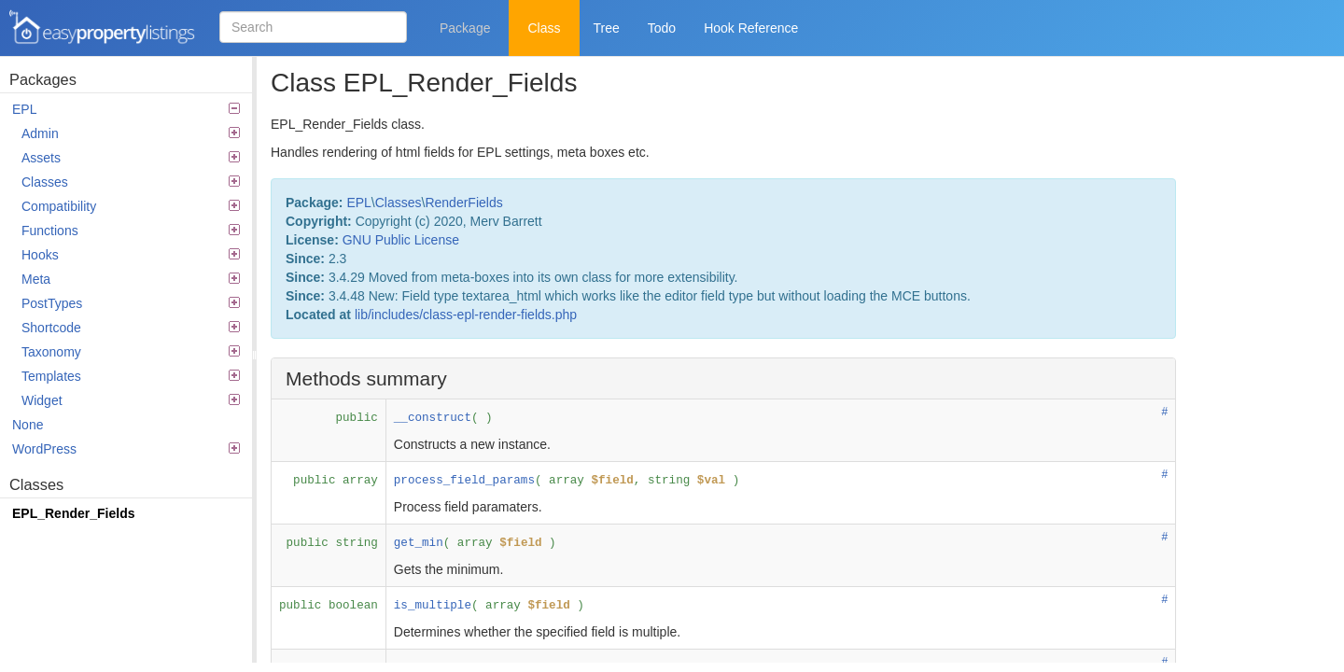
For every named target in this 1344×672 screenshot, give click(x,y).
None (27, 424)
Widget (130, 400)
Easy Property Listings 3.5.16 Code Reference (102, 28)
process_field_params (464, 480)
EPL (126, 109)
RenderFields (463, 202)
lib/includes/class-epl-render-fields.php (466, 314)
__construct (432, 418)
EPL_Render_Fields (73, 513)
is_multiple (432, 605)
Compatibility (130, 206)
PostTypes (130, 303)
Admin (130, 133)
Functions (130, 230)
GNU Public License (401, 239)
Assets (130, 157)
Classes (130, 182)
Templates (130, 376)
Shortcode (130, 327)
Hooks (130, 254)
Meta (130, 279)
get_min (418, 543)
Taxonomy (130, 351)
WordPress (126, 448)
